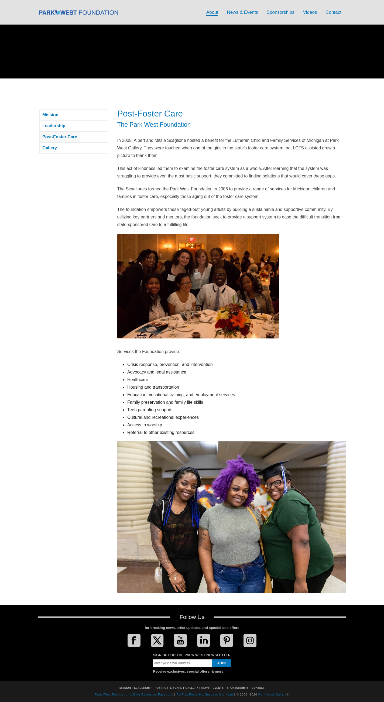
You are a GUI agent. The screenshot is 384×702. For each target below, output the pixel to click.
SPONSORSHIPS (237, 687)
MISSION (125, 687)
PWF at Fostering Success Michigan (204, 694)
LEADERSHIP (142, 687)
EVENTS (218, 687)
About (212, 12)
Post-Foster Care (59, 137)
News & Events (242, 12)
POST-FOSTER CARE (168, 687)
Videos (310, 12)
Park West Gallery (272, 694)
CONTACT (258, 687)
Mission (50, 114)
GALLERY (191, 687)
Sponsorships (280, 12)
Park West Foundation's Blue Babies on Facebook (134, 694)
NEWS (205, 687)
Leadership (53, 126)
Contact (333, 12)
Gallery (49, 148)
